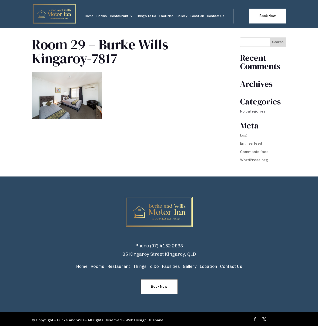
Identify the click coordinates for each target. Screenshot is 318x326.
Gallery (182, 16)
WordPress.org (254, 160)
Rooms (101, 16)
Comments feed (254, 152)
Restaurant (119, 16)
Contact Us (215, 16)
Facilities (166, 16)
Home (89, 16)
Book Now (267, 16)
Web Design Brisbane (144, 320)
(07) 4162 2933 (166, 246)
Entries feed (251, 143)
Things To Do (146, 16)
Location (197, 16)
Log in (245, 135)
